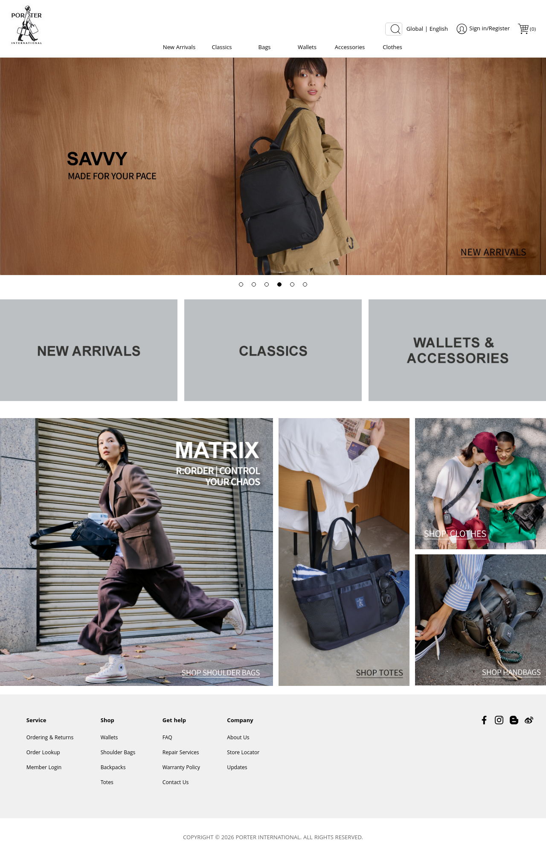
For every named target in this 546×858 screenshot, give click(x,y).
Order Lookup (43, 753)
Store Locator (243, 753)
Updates (237, 768)
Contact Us (176, 783)
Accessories (350, 48)
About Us (238, 738)
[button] (241, 284)
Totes (107, 783)
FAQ (167, 738)
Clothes (392, 48)
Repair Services (181, 753)
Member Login (43, 768)
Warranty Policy (181, 768)
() (532, 30)
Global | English (427, 29)
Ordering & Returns (49, 738)
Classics (222, 48)
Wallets (307, 48)
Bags (264, 48)
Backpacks (113, 768)
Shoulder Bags (118, 753)
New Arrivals (179, 48)
